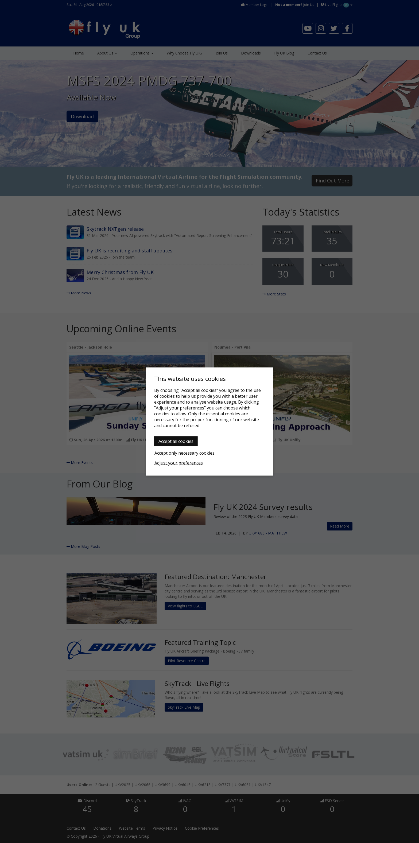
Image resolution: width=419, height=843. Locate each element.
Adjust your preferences (178, 463)
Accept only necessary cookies (184, 453)
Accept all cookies (175, 441)
